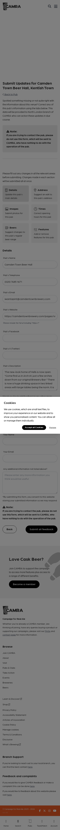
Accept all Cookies (34, 427)
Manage (52, 427)
